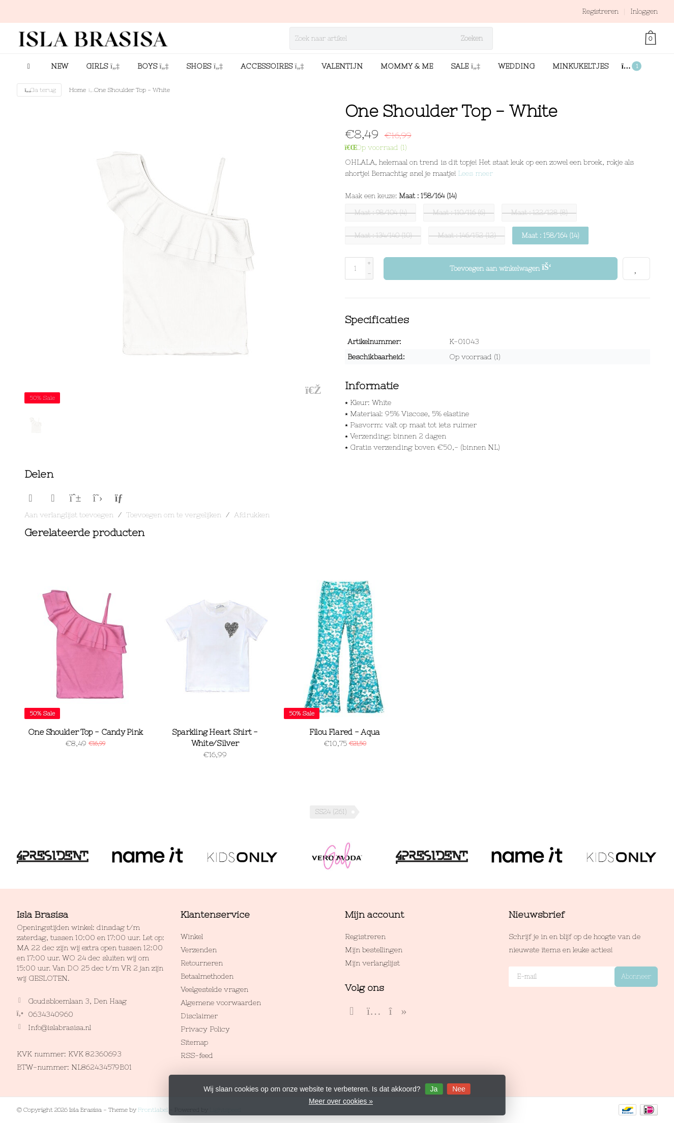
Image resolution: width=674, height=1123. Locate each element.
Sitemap (194, 1042)
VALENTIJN (342, 66)
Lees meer (475, 173)
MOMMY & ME (406, 66)
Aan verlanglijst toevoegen (68, 515)
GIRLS (103, 66)
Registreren (600, 11)
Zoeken (472, 38)
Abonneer (636, 976)
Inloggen (644, 11)
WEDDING (516, 66)
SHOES (204, 66)
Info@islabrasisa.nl (59, 1027)
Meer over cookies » (341, 1101)
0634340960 (50, 1014)
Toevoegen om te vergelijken (173, 515)
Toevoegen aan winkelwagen (501, 267)
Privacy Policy (205, 1029)
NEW (59, 66)
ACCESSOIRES (272, 66)
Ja (433, 1089)
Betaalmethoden (207, 976)
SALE (465, 66)
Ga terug (39, 89)
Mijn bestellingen (373, 950)
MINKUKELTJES (580, 66)
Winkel (192, 936)
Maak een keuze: (401, 196)
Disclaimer (199, 1016)
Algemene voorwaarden (221, 1003)
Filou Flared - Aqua (344, 732)
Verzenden (199, 950)
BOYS (153, 66)
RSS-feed (197, 1055)
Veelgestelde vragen (214, 989)
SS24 (331, 812)
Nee (458, 1089)
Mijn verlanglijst (372, 963)
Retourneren (202, 963)
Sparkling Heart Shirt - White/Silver (215, 737)
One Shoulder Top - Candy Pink (85, 732)
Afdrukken (252, 515)
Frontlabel (153, 1109)
